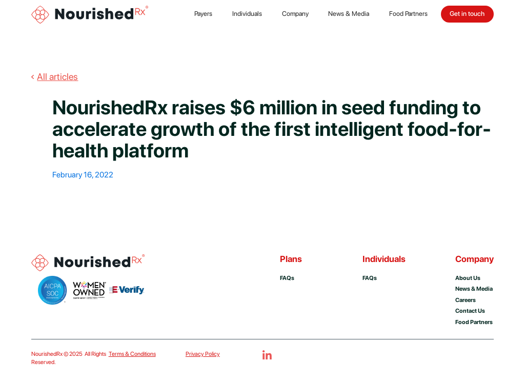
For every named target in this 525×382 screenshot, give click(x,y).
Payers (203, 13)
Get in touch (467, 13)
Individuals (247, 13)
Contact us (470, 310)
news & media (474, 288)
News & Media (348, 13)
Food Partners (408, 13)
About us (467, 278)
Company (295, 13)
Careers (465, 300)
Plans (291, 259)
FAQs (287, 278)
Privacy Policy (203, 353)
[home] (90, 14)
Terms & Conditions (132, 353)
